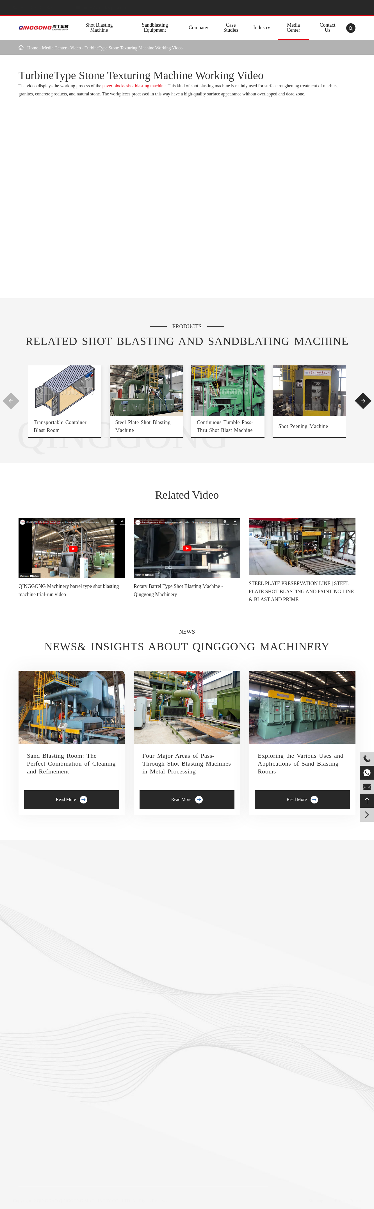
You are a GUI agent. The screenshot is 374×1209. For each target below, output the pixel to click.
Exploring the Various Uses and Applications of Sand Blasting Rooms (300, 763)
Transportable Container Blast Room (60, 426)
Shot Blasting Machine (99, 27)
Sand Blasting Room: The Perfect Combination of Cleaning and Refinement (71, 763)
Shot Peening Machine (303, 426)
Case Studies (231, 27)
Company (198, 27)
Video (75, 47)
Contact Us (328, 27)
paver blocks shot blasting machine (134, 85)
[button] (11, 400)
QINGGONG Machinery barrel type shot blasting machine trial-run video (69, 590)
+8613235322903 (42, 7)
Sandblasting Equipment (155, 27)
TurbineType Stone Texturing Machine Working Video (134, 47)
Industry (261, 27)
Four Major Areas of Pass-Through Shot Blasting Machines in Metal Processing (186, 763)
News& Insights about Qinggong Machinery (187, 646)
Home (32, 47)
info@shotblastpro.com (110, 7)
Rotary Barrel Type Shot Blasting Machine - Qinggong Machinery (178, 590)
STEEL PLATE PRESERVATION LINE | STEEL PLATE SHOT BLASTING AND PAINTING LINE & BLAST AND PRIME (301, 592)
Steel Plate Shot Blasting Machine (143, 426)
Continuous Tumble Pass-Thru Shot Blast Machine (225, 426)
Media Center (293, 27)
